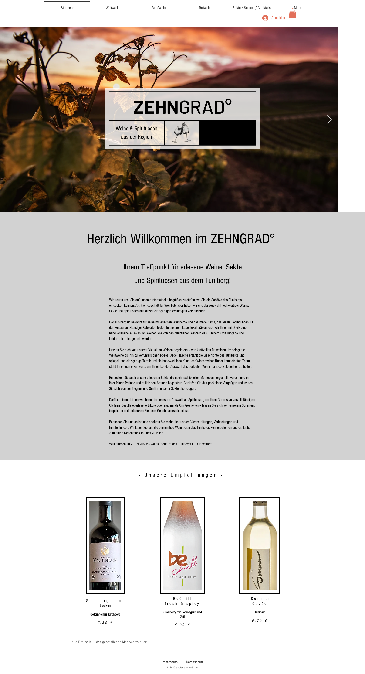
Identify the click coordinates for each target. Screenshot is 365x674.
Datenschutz (194, 662)
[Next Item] (329, 119)
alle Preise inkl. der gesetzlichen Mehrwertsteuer (109, 642)
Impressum (170, 662)
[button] (293, 13)
